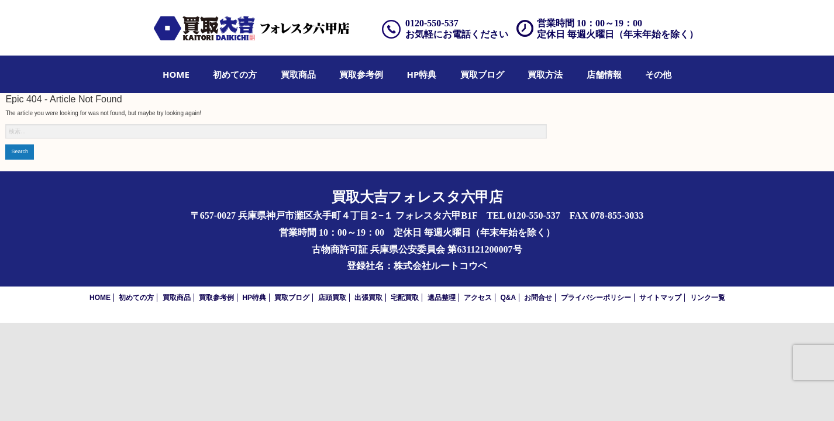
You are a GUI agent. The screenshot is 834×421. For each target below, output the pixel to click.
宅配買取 (405, 298)
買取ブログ (482, 74)
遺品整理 (442, 298)
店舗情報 (604, 74)
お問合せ (538, 298)
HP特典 (422, 74)
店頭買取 (332, 298)
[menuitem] (176, 74)
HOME (176, 74)
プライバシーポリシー (596, 298)
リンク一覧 (707, 298)
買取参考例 (361, 74)
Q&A (508, 298)
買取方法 (545, 74)
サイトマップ (660, 298)
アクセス (478, 298)
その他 (658, 74)
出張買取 (368, 298)
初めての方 (235, 74)
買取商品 (298, 74)
